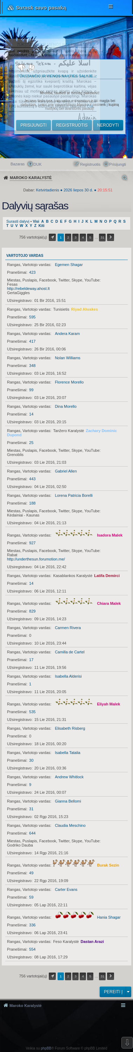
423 (32, 272)
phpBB (46, 1048)
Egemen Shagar (69, 264)
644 (32, 833)
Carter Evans (66, 889)
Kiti (42, 226)
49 (31, 873)
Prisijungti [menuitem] (117, 164)
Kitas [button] (110, 237)
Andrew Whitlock (69, 777)
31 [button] (102, 237)
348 (32, 365)
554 (32, 949)
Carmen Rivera (68, 628)
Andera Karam (67, 333)
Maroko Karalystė (25, 1005)
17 (31, 660)
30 (31, 760)
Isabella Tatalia (67, 752)
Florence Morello (69, 382)
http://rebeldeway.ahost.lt (28, 288)
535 (32, 712)
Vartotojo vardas (24, 256)
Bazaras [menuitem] (18, 164)
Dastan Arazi (92, 941)
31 (31, 809)
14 (31, 414)
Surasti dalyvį (17, 221)
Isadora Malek (109, 535)
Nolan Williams (67, 358)
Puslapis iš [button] (52, 237)
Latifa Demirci (107, 575)
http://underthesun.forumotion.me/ (36, 559)
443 (32, 479)
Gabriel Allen (66, 471)
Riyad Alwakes (84, 309)
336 (32, 925)
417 (32, 341)
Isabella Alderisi (68, 676)
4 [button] (83, 237)
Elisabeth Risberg (70, 728)
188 (32, 503)
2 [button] (68, 237)
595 (32, 317)
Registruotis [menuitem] (90, 164)
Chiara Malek (109, 603)
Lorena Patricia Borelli (74, 495)
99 (31, 390)
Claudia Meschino (70, 825)
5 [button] (90, 237)
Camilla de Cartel (69, 652)
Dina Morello (66, 406)
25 (31, 443)
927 (32, 543)
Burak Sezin (108, 865)
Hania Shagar (108, 917)
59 (31, 897)
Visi (36, 221)
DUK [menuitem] (37, 164)
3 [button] (75, 237)
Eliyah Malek (108, 704)
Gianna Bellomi (68, 801)
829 (32, 611)
